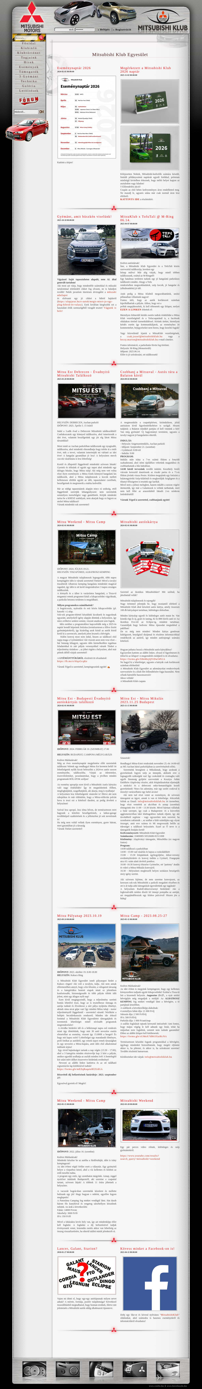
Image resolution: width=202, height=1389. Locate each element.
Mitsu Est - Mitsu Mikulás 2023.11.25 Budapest (142, 700)
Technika (29, 81)
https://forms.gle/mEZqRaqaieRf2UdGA (80, 1069)
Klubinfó (29, 48)
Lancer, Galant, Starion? (77, 1248)
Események (29, 67)
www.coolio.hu (156, 1386)
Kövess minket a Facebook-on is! (147, 1248)
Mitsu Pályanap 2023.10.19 (79, 915)
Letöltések (29, 90)
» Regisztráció (122, 29)
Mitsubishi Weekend (136, 1100)
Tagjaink (29, 57)
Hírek (29, 62)
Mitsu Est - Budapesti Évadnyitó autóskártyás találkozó (84, 700)
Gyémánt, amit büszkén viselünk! (84, 216)
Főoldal (29, 43)
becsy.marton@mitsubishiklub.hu (139, 339)
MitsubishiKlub (170, 1314)
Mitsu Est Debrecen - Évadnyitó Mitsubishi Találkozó (83, 373)
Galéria (29, 85)
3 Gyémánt (29, 76)
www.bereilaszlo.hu (177, 1386)
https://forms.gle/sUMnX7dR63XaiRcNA (143, 1036)
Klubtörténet (29, 52)
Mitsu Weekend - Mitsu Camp (81, 522)
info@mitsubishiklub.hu (151, 801)
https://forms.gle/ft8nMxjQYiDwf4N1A (142, 659)
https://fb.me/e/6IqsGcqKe (72, 661)
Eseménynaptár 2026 (74, 68)
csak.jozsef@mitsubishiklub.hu (144, 336)
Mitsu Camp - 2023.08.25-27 (143, 915)
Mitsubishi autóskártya (139, 522)
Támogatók (29, 71)
